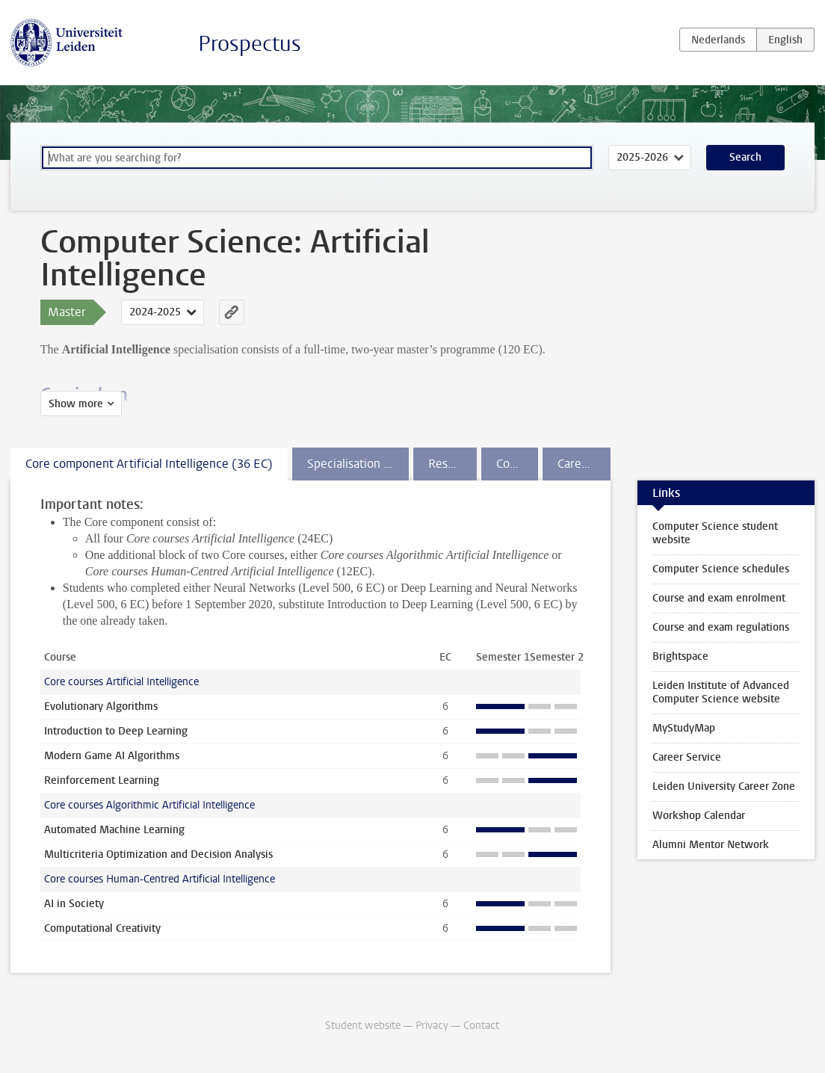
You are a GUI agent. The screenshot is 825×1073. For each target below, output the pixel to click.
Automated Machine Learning (114, 830)
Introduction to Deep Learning (116, 731)
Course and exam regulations (720, 627)
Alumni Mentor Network (710, 845)
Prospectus (249, 44)
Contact (481, 1025)
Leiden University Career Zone (723, 786)
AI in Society (74, 904)
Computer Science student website (715, 533)
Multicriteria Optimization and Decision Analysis (158, 854)
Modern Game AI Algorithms (111, 756)
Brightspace (680, 656)
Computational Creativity (102, 928)
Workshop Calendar (698, 815)
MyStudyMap (683, 728)
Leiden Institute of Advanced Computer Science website (720, 692)
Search (745, 157)
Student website (363, 1025)
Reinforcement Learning (101, 780)
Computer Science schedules (720, 569)
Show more (76, 404)
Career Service (686, 757)
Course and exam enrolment (718, 598)
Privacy (431, 1025)
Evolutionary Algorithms (101, 706)
